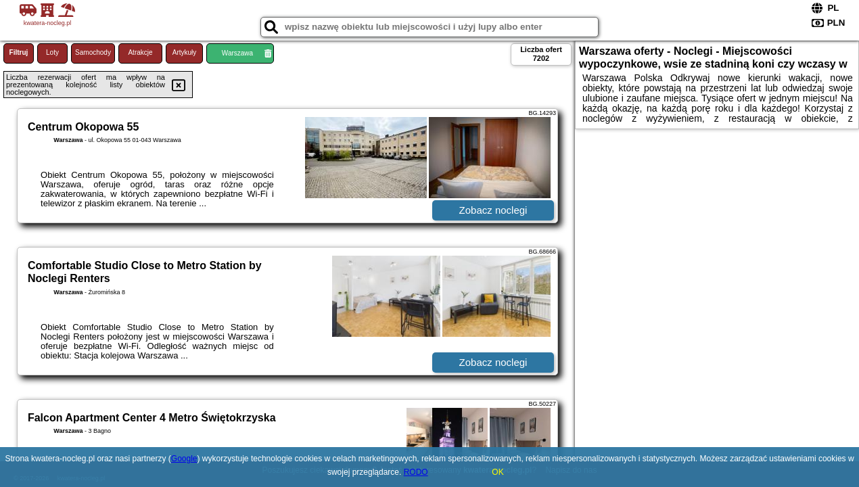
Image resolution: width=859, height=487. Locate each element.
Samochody (93, 52)
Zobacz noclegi (493, 210)
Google (184, 458)
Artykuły (184, 52)
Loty (52, 52)
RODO (416, 472)
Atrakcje (140, 52)
